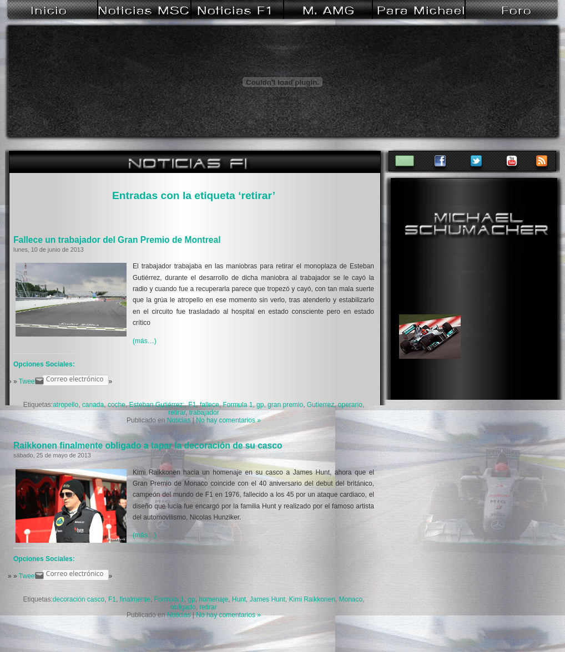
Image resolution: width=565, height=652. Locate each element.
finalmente (135, 599)
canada (93, 405)
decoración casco (78, 599)
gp (260, 405)
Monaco (351, 599)
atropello (65, 405)
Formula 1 (238, 405)
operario (350, 405)
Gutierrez (320, 405)
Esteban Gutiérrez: (157, 405)
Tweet (28, 381)
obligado (182, 607)
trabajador (204, 412)
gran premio (285, 405)
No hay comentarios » (228, 420)
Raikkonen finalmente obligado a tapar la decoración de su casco (147, 445)
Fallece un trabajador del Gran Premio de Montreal (116, 239)
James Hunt (267, 599)
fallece (209, 405)
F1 (192, 405)
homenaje (213, 599)
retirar (176, 412)
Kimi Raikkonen (312, 599)
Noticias (179, 420)
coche (116, 405)
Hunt (239, 599)
